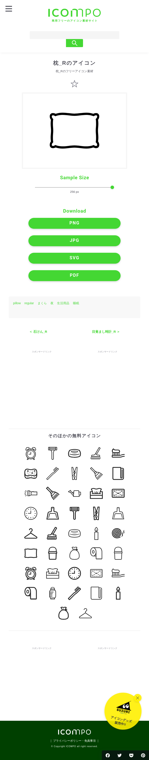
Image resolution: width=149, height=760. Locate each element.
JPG (74, 240)
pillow (17, 303)
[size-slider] (74, 187)
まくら (42, 303)
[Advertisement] (41, 381)
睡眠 (76, 303)
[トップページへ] (74, 15)
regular (29, 303)
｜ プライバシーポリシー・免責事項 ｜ (74, 740)
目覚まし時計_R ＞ (106, 331)
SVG (75, 257)
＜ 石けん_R (38, 331)
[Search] (66, 35)
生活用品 (63, 303)
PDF (74, 275)
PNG (74, 222)
